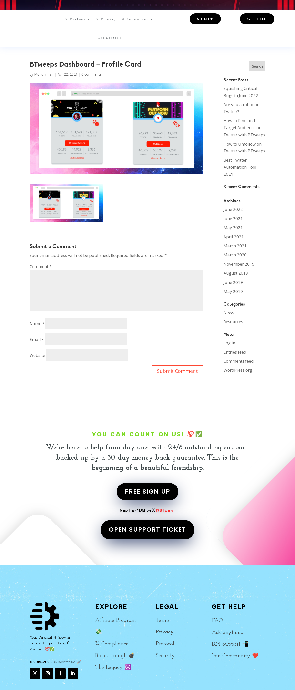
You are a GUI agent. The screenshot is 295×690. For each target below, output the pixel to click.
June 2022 (233, 209)
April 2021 (234, 237)
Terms (163, 620)
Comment (40, 266)
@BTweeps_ (165, 510)
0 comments (91, 74)
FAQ (217, 620)
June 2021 (233, 218)
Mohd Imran (44, 74)
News (229, 312)
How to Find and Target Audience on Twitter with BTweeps (244, 127)
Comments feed (239, 361)
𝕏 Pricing (106, 19)
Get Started (109, 37)
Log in (229, 343)
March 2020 (235, 255)
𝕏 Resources (135, 19)
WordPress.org (238, 370)
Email (37, 339)
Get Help (257, 19)
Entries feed (235, 352)
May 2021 (233, 227)
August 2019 (236, 273)
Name (37, 323)
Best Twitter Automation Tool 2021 (240, 167)
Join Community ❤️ (235, 656)
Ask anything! (228, 632)
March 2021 (235, 246)
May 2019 (233, 291)
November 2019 (239, 264)
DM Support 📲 (230, 644)
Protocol (165, 644)
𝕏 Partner (75, 19)
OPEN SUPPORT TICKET (147, 529)
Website (37, 355)
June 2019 (233, 282)
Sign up (205, 19)
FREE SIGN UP (147, 491)
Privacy (165, 632)
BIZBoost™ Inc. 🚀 (67, 662)
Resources (233, 321)
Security (165, 656)
